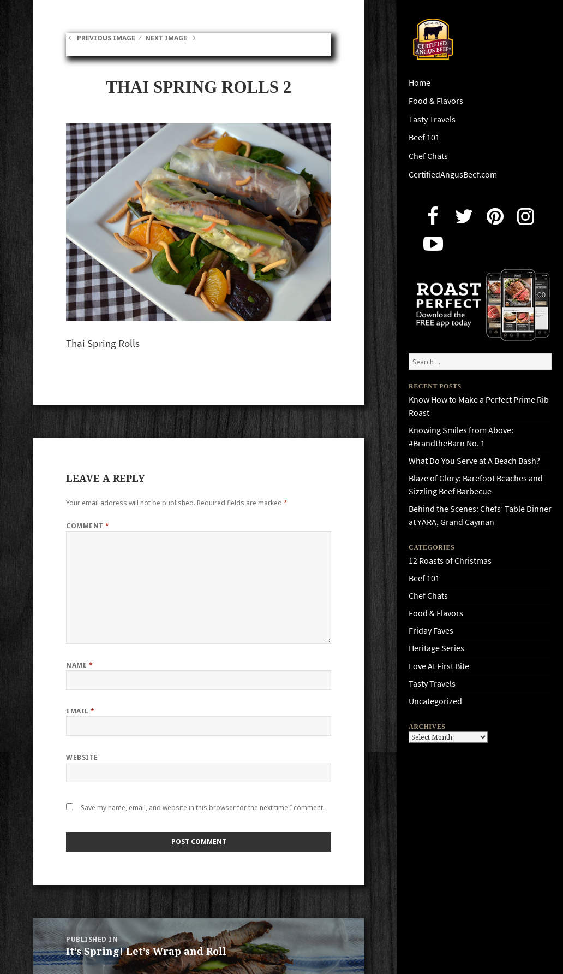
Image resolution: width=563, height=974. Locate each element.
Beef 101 (424, 137)
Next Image (166, 38)
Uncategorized (435, 701)
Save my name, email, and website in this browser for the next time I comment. (203, 807)
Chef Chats (428, 156)
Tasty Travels (432, 119)
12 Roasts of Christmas (450, 560)
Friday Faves (431, 630)
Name (79, 665)
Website (82, 757)
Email (80, 711)
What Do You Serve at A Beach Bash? (474, 461)
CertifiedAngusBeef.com (453, 174)
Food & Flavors (436, 101)
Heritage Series (436, 648)
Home (419, 82)
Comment (87, 525)
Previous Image (106, 38)
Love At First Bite (439, 666)
